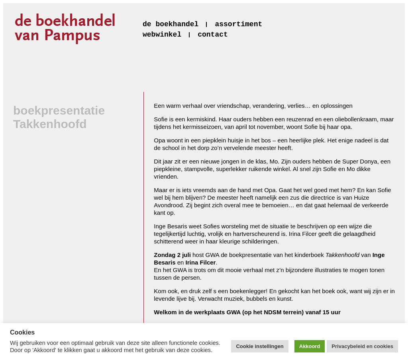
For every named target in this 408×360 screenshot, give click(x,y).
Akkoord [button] (309, 346)
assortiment (238, 24)
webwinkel (162, 35)
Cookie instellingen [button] (259, 346)
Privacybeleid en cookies (362, 346)
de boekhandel (170, 24)
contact (213, 35)
